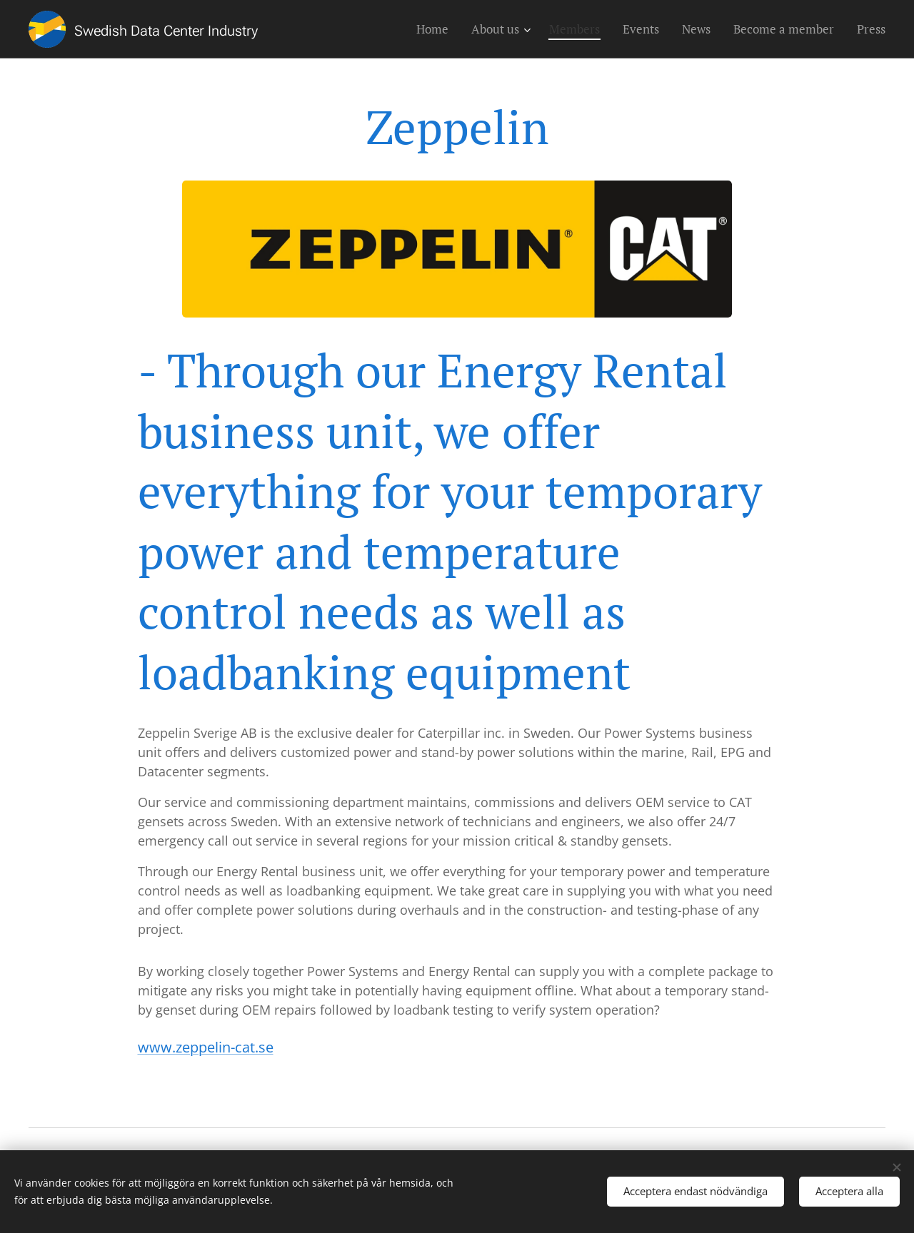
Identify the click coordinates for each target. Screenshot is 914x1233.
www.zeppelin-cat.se (205, 1047)
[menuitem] (436, 29)
